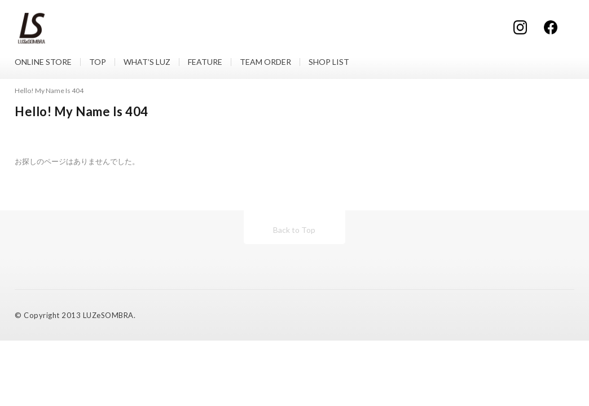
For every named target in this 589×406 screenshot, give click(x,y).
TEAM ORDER (265, 62)
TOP (97, 62)
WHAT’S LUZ (147, 62)
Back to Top (294, 230)
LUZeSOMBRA (108, 315)
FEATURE (205, 62)
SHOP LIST (329, 62)
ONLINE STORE (43, 62)
